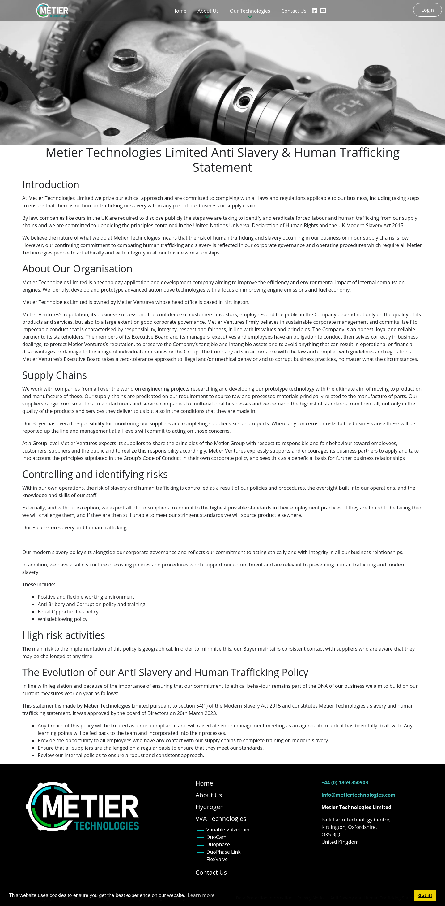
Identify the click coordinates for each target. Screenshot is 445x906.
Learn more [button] (201, 895)
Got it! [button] (425, 895)
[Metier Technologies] (53, 10)
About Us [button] (208, 10)
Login (427, 10)
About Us (209, 795)
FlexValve (217, 859)
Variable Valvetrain (227, 829)
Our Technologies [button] (250, 10)
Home (179, 10)
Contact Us (293, 10)
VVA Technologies (221, 818)
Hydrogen (210, 807)
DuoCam (216, 837)
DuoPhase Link (223, 851)
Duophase (218, 844)
